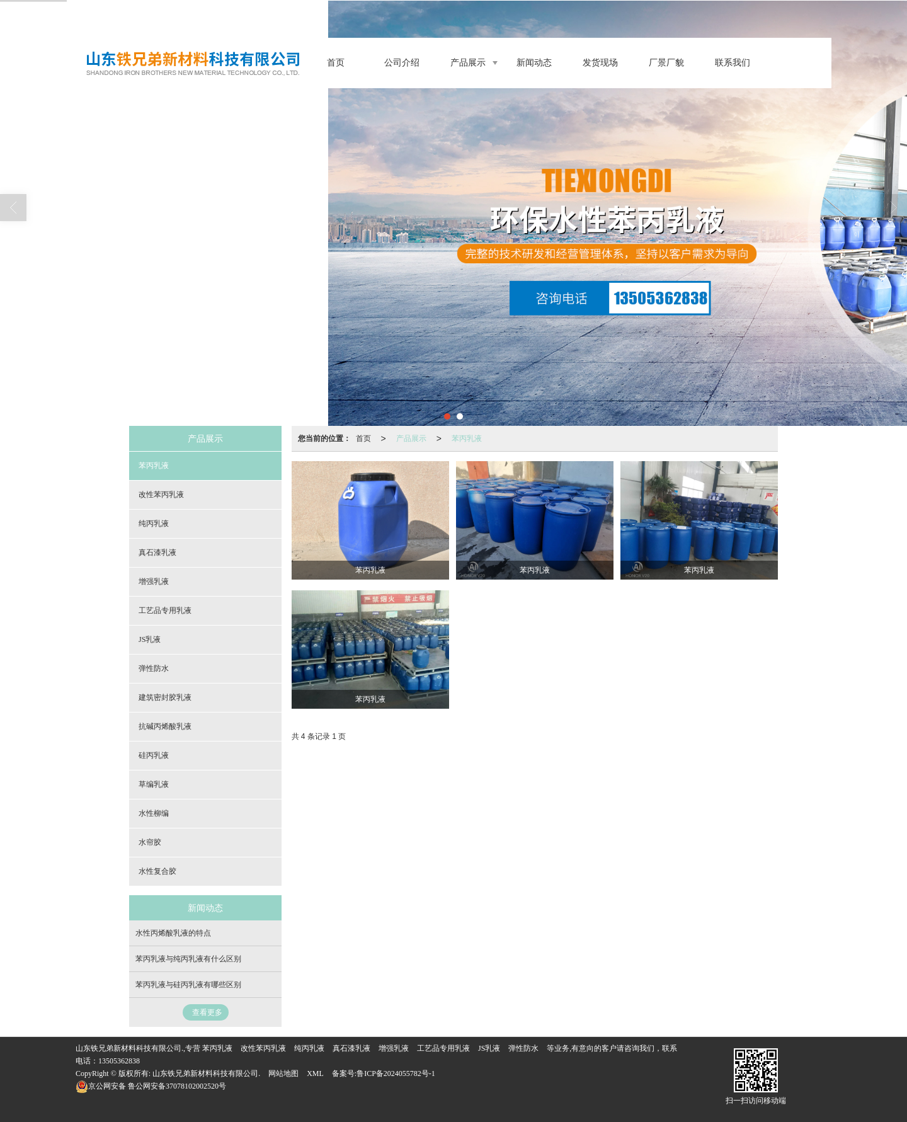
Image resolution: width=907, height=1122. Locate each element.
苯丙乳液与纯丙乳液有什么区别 (188, 958)
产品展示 (468, 62)
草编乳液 (154, 784)
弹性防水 (154, 668)
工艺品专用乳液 (165, 610)
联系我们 (732, 62)
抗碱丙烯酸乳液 (165, 726)
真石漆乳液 (157, 552)
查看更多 (207, 1012)
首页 (336, 62)
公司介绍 (401, 62)
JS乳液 (150, 639)
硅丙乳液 (154, 755)
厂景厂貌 (666, 62)
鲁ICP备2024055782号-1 (396, 1073)
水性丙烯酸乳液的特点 (173, 933)
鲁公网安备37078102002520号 (151, 1086)
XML (315, 1073)
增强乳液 (154, 581)
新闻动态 (534, 62)
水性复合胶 (157, 871)
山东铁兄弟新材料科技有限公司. (206, 1073)
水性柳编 (154, 813)
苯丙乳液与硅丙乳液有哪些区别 (188, 984)
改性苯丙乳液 (161, 494)
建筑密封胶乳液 (165, 697)
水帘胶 (150, 842)
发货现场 (600, 62)
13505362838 (119, 1060)
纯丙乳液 (154, 523)
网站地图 (283, 1073)
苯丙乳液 (467, 438)
